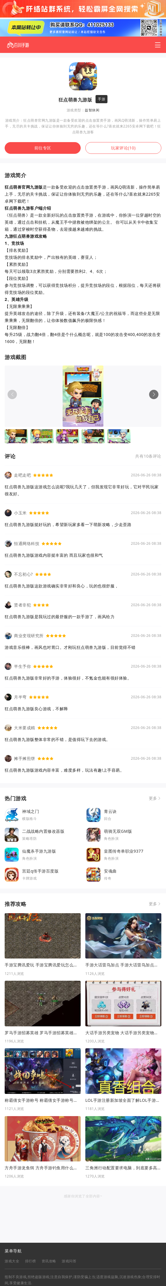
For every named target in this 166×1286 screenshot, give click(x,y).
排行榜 (30, 1261)
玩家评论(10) (123, 148)
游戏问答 (69, 1261)
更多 (153, 798)
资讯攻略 (49, 1261)
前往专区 (42, 148)
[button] (153, 394)
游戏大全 (12, 1261)
